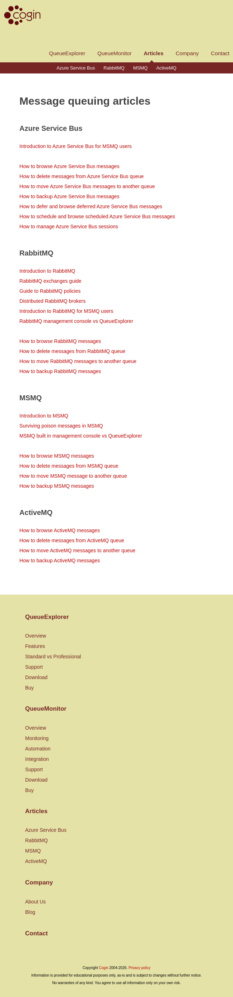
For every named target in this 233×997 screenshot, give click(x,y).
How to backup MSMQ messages (56, 486)
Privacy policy (139, 968)
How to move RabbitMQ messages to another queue (77, 361)
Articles (153, 53)
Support (34, 667)
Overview (35, 636)
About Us (35, 902)
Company (187, 53)
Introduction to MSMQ (43, 416)
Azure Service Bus (76, 68)
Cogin (103, 968)
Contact (220, 53)
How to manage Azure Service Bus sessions (68, 226)
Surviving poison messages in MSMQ (61, 426)
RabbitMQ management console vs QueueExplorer (76, 321)
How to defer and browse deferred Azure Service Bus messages (90, 206)
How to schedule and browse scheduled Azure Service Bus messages (97, 216)
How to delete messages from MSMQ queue (68, 466)
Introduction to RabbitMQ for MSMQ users (66, 311)
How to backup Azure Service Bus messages (69, 196)
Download (36, 677)
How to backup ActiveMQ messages (59, 560)
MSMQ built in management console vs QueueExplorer (80, 436)
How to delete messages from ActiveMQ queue (71, 540)
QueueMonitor (114, 53)
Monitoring (36, 738)
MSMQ (140, 68)
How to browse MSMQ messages (56, 456)
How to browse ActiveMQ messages (59, 530)
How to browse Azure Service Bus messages (69, 166)
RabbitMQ (114, 68)
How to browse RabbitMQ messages (60, 341)
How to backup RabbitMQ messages (60, 371)
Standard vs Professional (53, 656)
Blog (30, 912)
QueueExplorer (67, 53)
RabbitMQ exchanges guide (50, 281)
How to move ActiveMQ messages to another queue (77, 550)
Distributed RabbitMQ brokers (52, 301)
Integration (37, 759)
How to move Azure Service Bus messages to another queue (87, 186)
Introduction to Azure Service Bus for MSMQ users (75, 146)
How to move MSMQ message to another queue (73, 476)
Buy (29, 688)
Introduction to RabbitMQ (47, 271)
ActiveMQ (166, 68)
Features (35, 646)
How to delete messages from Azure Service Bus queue (81, 176)
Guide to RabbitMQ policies (49, 291)
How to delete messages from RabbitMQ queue (72, 351)
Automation (38, 749)
